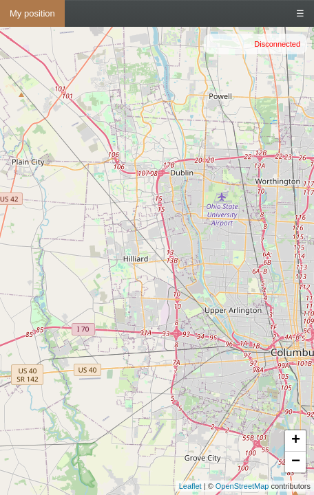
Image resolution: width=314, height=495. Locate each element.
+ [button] (295, 440)
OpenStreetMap (242, 486)
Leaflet (190, 486)
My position (32, 13)
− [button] (295, 462)
